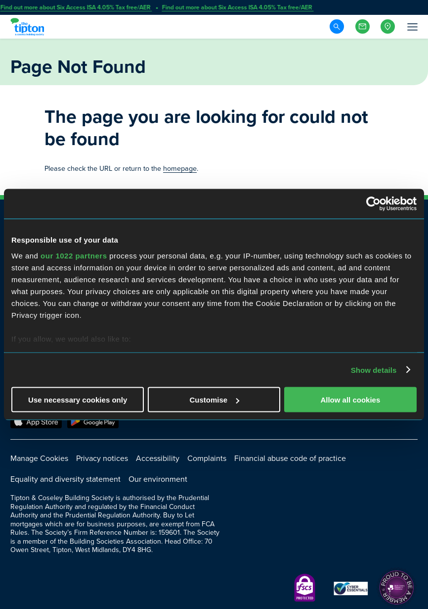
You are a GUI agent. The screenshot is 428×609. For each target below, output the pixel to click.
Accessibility (157, 458)
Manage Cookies (39, 458)
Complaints (206, 458)
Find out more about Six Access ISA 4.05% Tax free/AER (76, 7)
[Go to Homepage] (28, 27)
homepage (180, 168)
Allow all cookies (350, 400)
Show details (374, 369)
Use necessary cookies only (77, 400)
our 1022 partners (74, 255)
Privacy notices (102, 458)
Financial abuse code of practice (290, 458)
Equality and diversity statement (65, 479)
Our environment (157, 479)
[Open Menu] (412, 27)
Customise (214, 400)
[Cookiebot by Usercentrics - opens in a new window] (373, 204)
